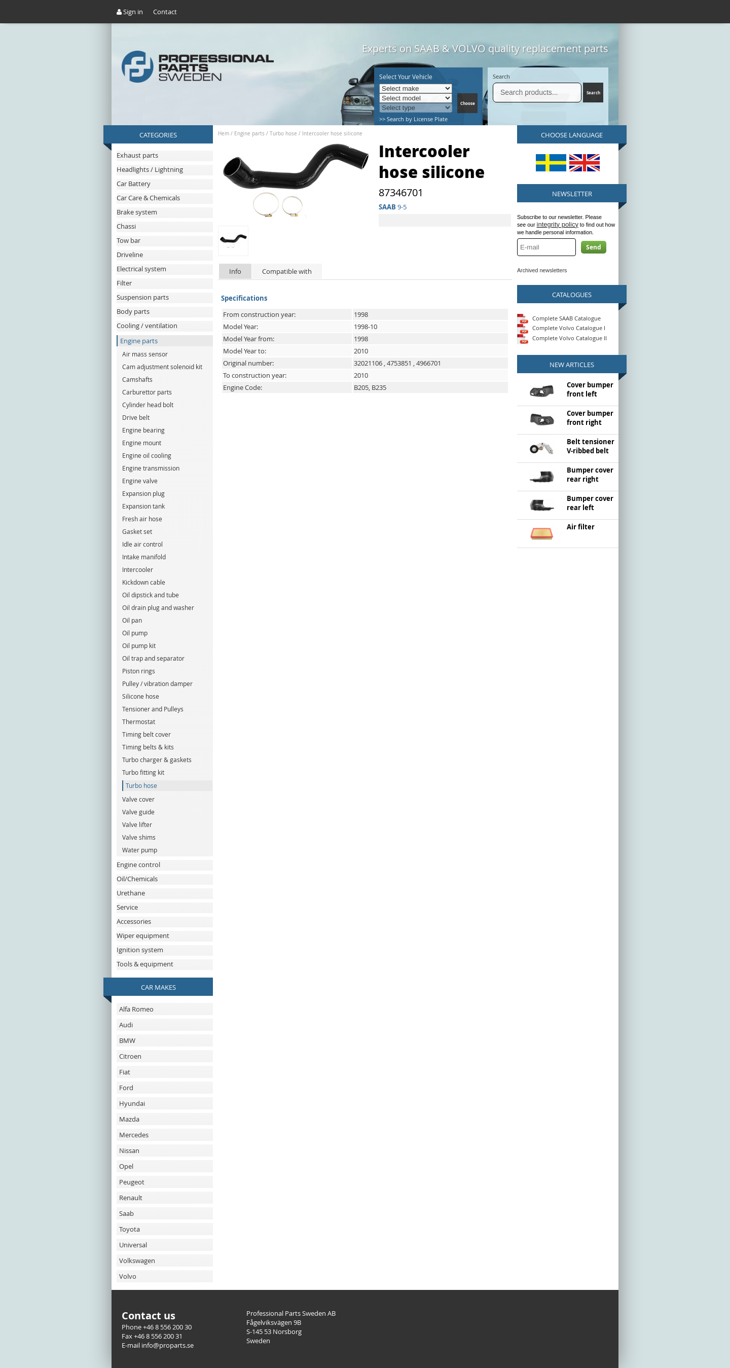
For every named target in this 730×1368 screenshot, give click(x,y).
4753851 (399, 363)
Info (235, 271)
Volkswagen (137, 1260)
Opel (126, 1166)
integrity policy (557, 224)
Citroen (130, 1056)
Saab (126, 1213)
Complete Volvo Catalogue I (561, 328)
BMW (127, 1040)
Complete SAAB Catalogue (566, 317)
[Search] (537, 92)
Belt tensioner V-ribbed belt (590, 446)
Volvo (127, 1276)
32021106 (368, 363)
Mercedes (134, 1134)
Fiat (124, 1071)
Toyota (129, 1229)
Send (593, 247)
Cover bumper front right (590, 418)
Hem (223, 133)
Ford (126, 1087)
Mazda (129, 1119)
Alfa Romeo (136, 1009)
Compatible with (287, 271)
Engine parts (249, 133)
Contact (165, 11)
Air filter (581, 526)
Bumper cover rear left (590, 503)
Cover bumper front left (590, 389)
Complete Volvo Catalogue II (562, 338)
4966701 (428, 363)
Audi (126, 1024)
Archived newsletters (542, 270)
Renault (130, 1197)
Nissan (129, 1150)
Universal (133, 1244)
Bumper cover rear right (590, 474)
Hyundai (132, 1103)
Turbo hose (283, 133)
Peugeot (131, 1181)
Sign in (130, 11)
